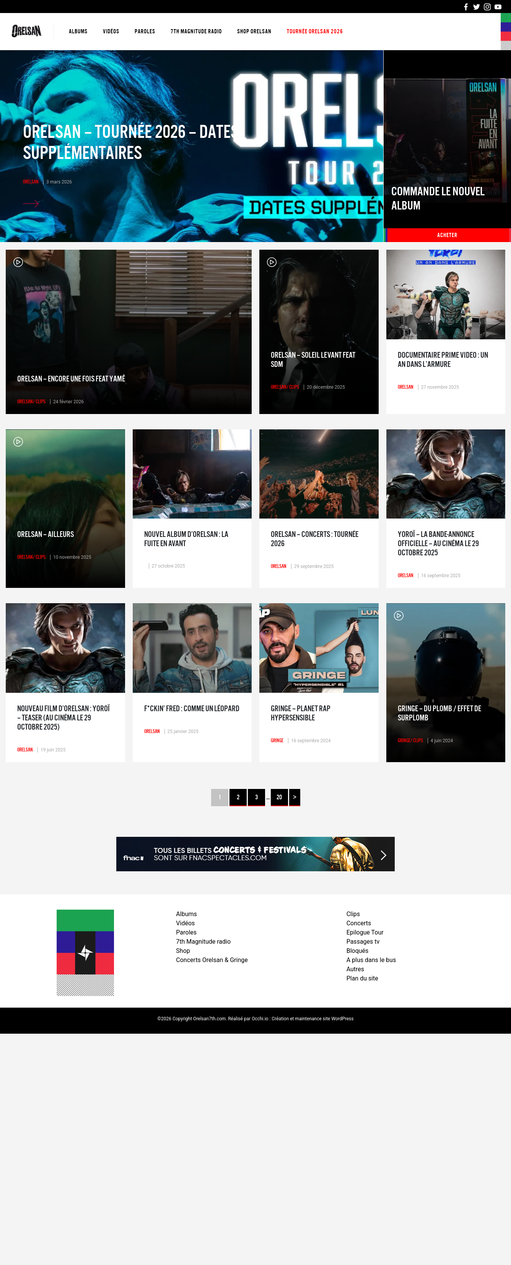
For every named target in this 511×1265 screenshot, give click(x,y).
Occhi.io (260, 1018)
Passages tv (363, 941)
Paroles (145, 31)
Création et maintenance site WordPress (312, 1018)
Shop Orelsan (254, 31)
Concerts (359, 923)
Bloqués (358, 950)
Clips (353, 914)
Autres (355, 969)
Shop (183, 950)
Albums (78, 31)
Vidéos (111, 31)
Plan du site (362, 978)
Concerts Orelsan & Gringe (211, 960)
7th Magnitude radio (196, 31)
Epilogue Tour (365, 932)
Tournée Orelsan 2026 (315, 31)
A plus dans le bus (371, 960)
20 (279, 797)
